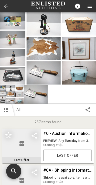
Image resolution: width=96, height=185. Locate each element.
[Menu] (90, 6)
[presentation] (48, 6)
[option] (48, 48)
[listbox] (48, 48)
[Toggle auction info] (77, 6)
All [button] (18, 109)
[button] (6, 6)
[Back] (6, 6)
